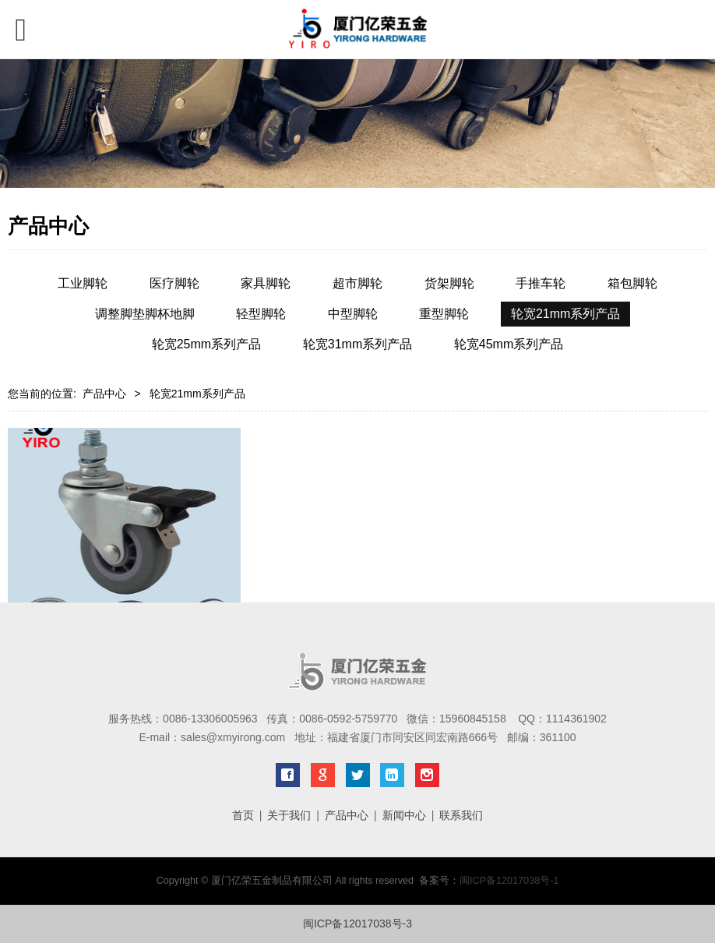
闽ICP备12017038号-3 (357, 923)
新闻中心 (404, 815)
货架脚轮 (449, 283)
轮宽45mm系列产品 (508, 344)
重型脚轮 (444, 313)
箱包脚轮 (632, 283)
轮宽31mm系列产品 (357, 344)
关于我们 (289, 815)
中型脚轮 (353, 313)
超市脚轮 (357, 283)
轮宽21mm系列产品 (565, 313)
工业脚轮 (82, 283)
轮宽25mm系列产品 (206, 344)
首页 (243, 815)
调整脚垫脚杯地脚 (145, 313)
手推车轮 (540, 283)
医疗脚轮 (174, 283)
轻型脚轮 (261, 313)
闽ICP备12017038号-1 (509, 880)
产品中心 (104, 393)
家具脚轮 (266, 283)
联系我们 (461, 815)
